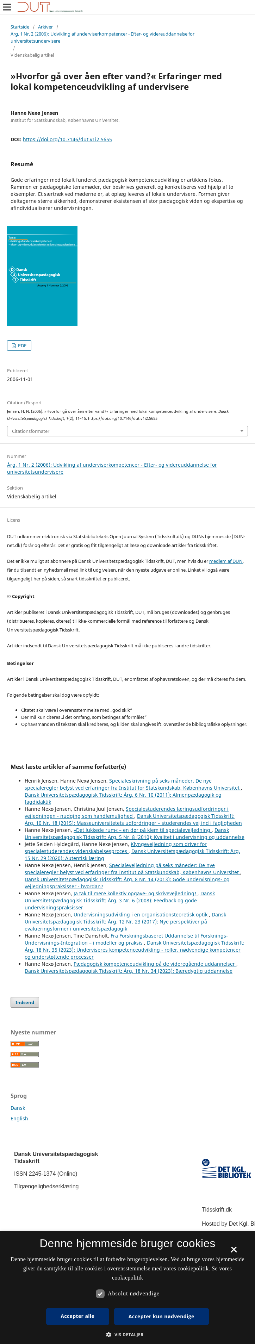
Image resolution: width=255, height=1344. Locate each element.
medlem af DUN (226, 561)
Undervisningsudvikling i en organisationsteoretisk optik (141, 914)
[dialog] (127, 1287)
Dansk (18, 1108)
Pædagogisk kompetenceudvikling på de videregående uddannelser (155, 963)
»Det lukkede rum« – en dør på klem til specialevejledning (143, 830)
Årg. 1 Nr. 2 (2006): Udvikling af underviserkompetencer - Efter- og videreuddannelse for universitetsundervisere (102, 37)
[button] (127, 1334)
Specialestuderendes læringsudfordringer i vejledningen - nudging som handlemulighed (127, 812)
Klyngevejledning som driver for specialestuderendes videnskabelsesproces (116, 847)
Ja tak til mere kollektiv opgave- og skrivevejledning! (136, 893)
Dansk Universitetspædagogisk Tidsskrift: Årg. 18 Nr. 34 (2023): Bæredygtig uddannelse (128, 970)
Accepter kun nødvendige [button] (161, 1316)
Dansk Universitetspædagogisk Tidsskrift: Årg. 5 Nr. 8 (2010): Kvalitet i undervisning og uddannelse (134, 833)
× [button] (234, 1252)
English (19, 1118)
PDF (21, 345)
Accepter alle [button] (77, 1316)
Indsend (24, 1002)
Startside (20, 27)
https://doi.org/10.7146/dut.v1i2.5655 (67, 139)
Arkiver (45, 27)
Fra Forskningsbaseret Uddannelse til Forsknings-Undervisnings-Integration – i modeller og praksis (126, 939)
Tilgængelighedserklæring (46, 1186)
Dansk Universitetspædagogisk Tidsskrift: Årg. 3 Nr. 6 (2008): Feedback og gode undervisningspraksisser (120, 900)
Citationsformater (30, 431)
